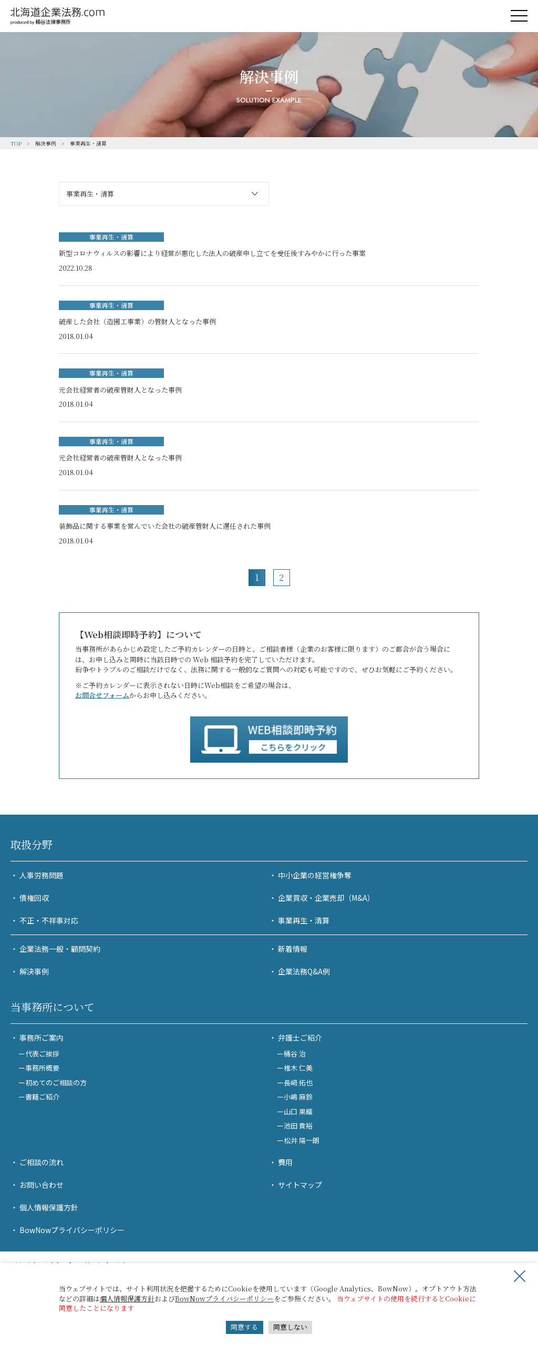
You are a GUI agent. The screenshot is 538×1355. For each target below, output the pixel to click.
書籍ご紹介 (42, 1097)
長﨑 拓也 (298, 1082)
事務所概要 (42, 1068)
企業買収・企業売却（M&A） (326, 897)
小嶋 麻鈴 (298, 1097)
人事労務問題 (41, 875)
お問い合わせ (41, 1184)
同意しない (290, 1327)
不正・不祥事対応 (48, 920)
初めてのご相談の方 (56, 1082)
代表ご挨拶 (42, 1054)
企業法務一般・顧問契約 (59, 948)
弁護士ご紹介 (300, 1037)
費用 (285, 1162)
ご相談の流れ (41, 1162)
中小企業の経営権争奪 (314, 875)
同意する (244, 1327)
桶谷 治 (295, 1054)
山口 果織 (298, 1111)
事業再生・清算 (303, 920)
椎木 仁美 (298, 1068)
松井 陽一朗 (301, 1140)
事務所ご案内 (41, 1037)
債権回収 (34, 897)
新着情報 (292, 948)
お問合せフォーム (102, 695)
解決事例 (34, 971)
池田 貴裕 (298, 1126)
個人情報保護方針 (127, 1298)
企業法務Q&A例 (304, 971)
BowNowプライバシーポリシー (224, 1298)
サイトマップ (300, 1184)
